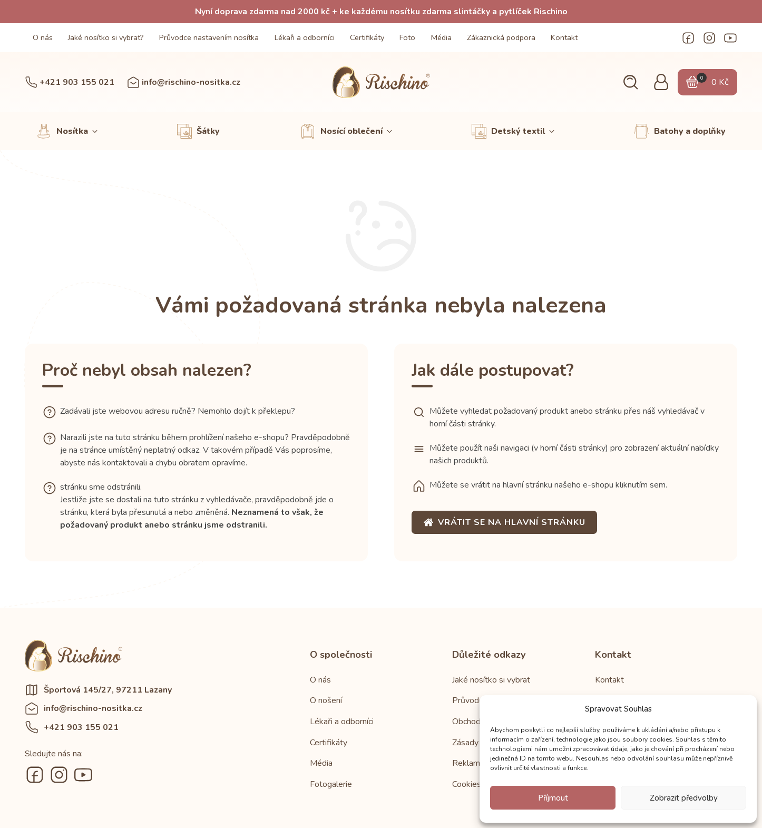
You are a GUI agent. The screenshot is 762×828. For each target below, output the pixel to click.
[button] (630, 82)
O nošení (326, 700)
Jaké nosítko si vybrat (491, 680)
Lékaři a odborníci (305, 37)
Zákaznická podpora (501, 37)
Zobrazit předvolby (684, 798)
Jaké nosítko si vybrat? (106, 37)
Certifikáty (367, 37)
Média (441, 37)
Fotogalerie (331, 784)
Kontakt (564, 37)
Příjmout (553, 798)
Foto (407, 37)
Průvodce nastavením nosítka (209, 37)
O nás (43, 37)
